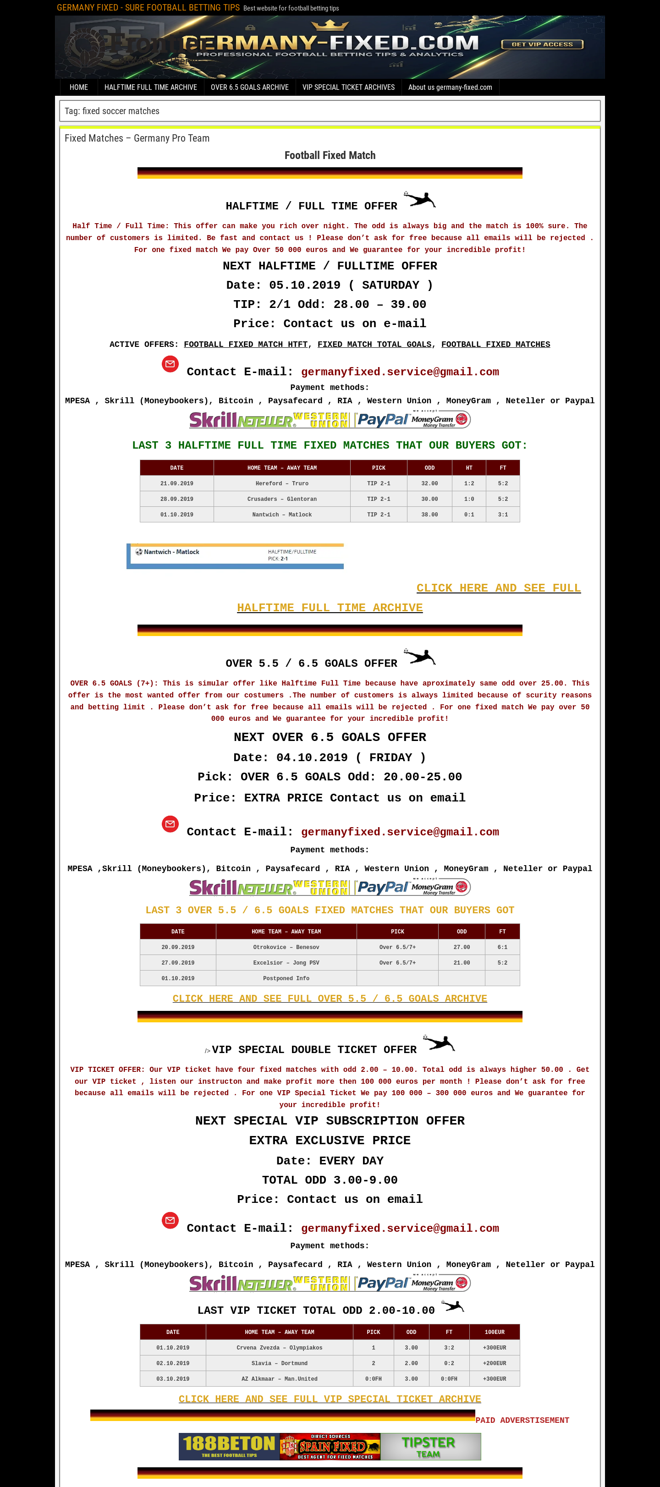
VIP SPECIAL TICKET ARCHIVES (348, 87)
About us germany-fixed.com (450, 87)
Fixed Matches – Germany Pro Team (137, 138)
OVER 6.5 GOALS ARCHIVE (250, 87)
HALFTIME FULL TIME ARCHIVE (150, 87)
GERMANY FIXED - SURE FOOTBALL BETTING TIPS (148, 7)
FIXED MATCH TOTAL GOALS (374, 344)
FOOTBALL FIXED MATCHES (495, 344)
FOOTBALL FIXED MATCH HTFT (246, 344)
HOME (79, 87)
